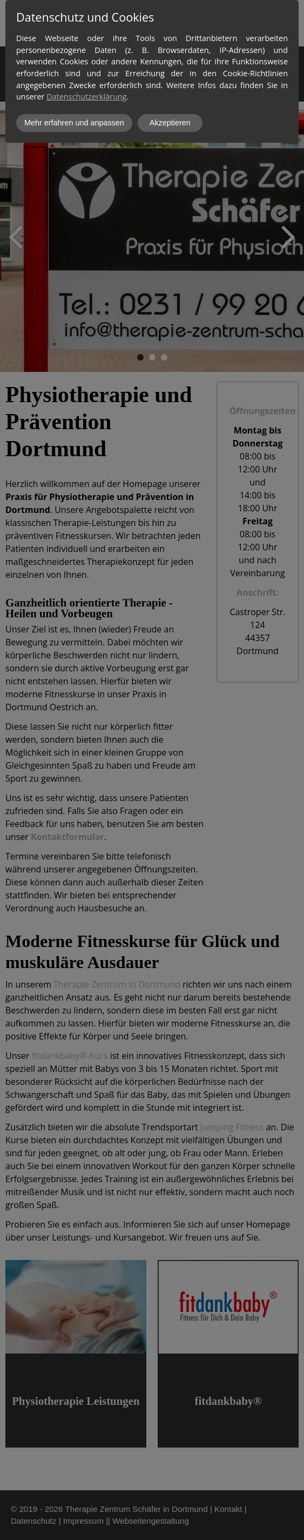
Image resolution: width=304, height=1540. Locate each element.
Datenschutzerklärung (86, 96)
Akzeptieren (170, 122)
